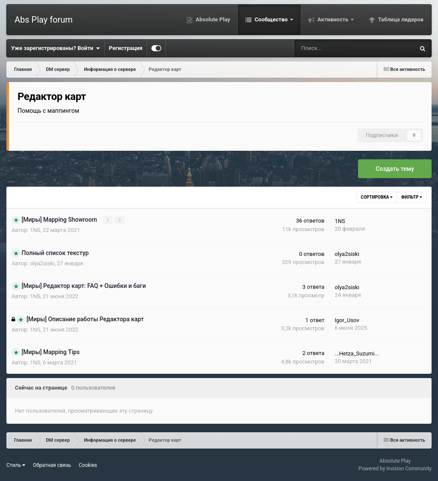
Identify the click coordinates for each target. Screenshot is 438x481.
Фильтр (411, 197)
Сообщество (271, 19)
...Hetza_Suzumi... (356, 353)
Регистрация (125, 48)
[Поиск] (327, 48)
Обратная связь (52, 465)
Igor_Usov (346, 320)
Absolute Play (212, 19)
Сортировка (377, 197)
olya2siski (42, 263)
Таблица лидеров (400, 19)
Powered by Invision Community (395, 469)
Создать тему (395, 168)
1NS (35, 230)
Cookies (88, 465)
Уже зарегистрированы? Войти (55, 48)
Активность (333, 19)
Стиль (15, 465)
